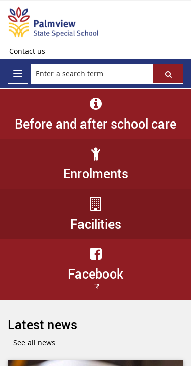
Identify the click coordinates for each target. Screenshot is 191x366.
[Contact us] (27, 51)
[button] (168, 74)
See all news (34, 342)
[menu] (18, 74)
